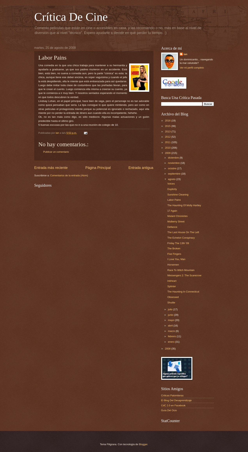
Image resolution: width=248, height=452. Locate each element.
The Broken (173, 248)
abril (170, 325)
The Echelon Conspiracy (181, 237)
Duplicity (172, 189)
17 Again (172, 210)
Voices (171, 183)
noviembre (174, 162)
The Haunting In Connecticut (183, 291)
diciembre (174, 157)
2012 (168, 136)
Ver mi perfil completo (192, 67)
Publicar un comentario (56, 151)
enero (171, 341)
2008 (168, 348)
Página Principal (98, 168)
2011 (168, 142)
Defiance (172, 227)
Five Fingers (174, 253)
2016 (168, 120)
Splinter (171, 286)
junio (171, 314)
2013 (168, 131)
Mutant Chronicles (177, 216)
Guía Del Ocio (169, 410)
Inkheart (172, 280)
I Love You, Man (176, 259)
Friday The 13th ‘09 (178, 243)
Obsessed (173, 297)
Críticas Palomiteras (172, 395)
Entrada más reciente (51, 168)
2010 (168, 147)
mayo (171, 320)
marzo (172, 331)
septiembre (174, 173)
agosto (172, 179)
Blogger (143, 444)
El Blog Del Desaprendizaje (176, 400)
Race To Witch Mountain (181, 270)
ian (185, 54)
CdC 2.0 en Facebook (173, 405)
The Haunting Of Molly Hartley (184, 205)
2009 (168, 153)
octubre (172, 168)
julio (170, 309)
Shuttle (171, 302)
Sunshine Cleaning (177, 194)
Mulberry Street (176, 221)
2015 (168, 126)
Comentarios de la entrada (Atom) (69, 175)
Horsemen (173, 264)
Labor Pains (174, 199)
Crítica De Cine (71, 16)
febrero (172, 336)
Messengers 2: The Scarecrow (184, 275)
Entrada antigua (140, 168)
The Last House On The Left (183, 232)
